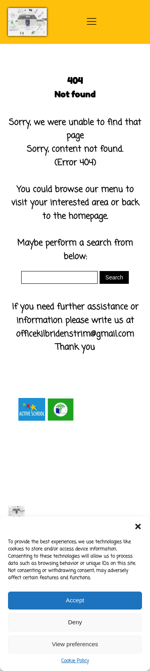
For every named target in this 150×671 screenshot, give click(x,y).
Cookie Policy (75, 661)
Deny (75, 622)
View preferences (75, 644)
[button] (138, 526)
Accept (75, 600)
